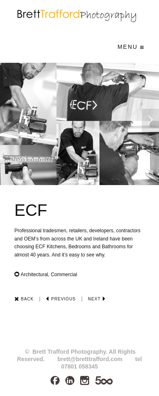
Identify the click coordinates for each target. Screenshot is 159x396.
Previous (61, 299)
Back (24, 299)
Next (97, 299)
